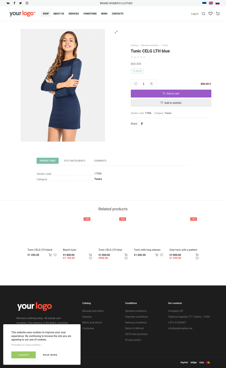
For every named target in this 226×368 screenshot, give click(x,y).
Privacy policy (133, 339)
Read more (50, 355)
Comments (100, 160)
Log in (194, 13)
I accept (23, 355)
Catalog (134, 45)
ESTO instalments (74, 160)
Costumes (88, 328)
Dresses (87, 316)
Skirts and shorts (92, 322)
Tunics (165, 45)
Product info (48, 160)
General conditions (136, 310)
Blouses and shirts (150, 45)
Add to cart (171, 93)
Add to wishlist (171, 102)
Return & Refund (134, 328)
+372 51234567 (177, 322)
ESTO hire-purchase (136, 334)
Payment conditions (136, 316)
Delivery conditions (136, 322)
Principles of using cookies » (26, 344)
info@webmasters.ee (180, 328)
